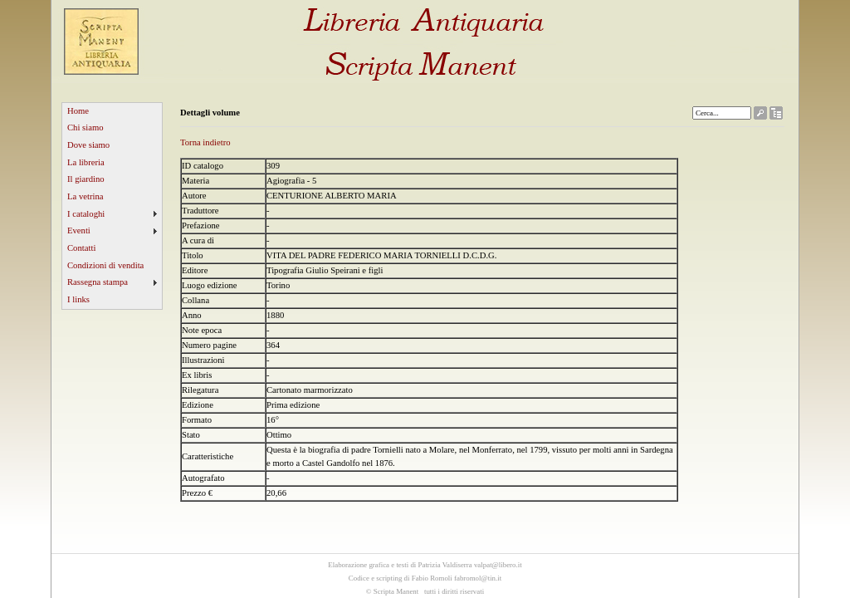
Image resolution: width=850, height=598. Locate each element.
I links (78, 299)
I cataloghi (86, 213)
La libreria (86, 162)
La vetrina (85, 196)
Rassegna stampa (97, 282)
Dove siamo (88, 145)
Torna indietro (205, 142)
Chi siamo (85, 127)
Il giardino (86, 179)
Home (78, 110)
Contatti (81, 247)
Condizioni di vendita (105, 265)
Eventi (78, 230)
